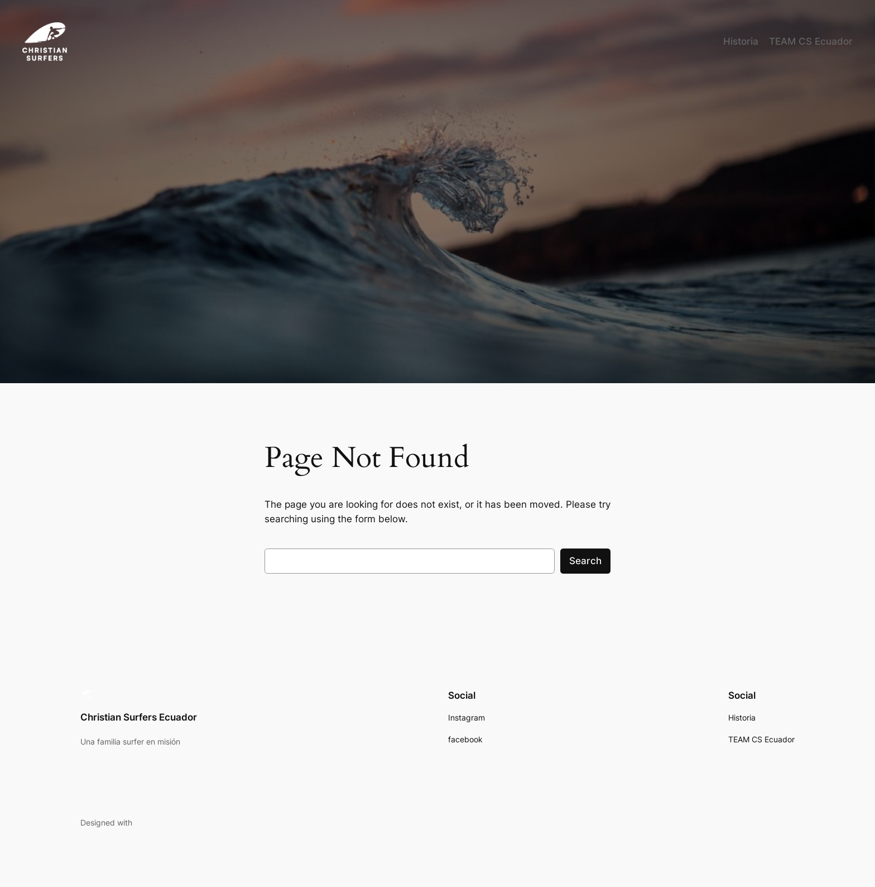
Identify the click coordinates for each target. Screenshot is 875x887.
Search (585, 560)
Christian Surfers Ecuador (138, 717)
